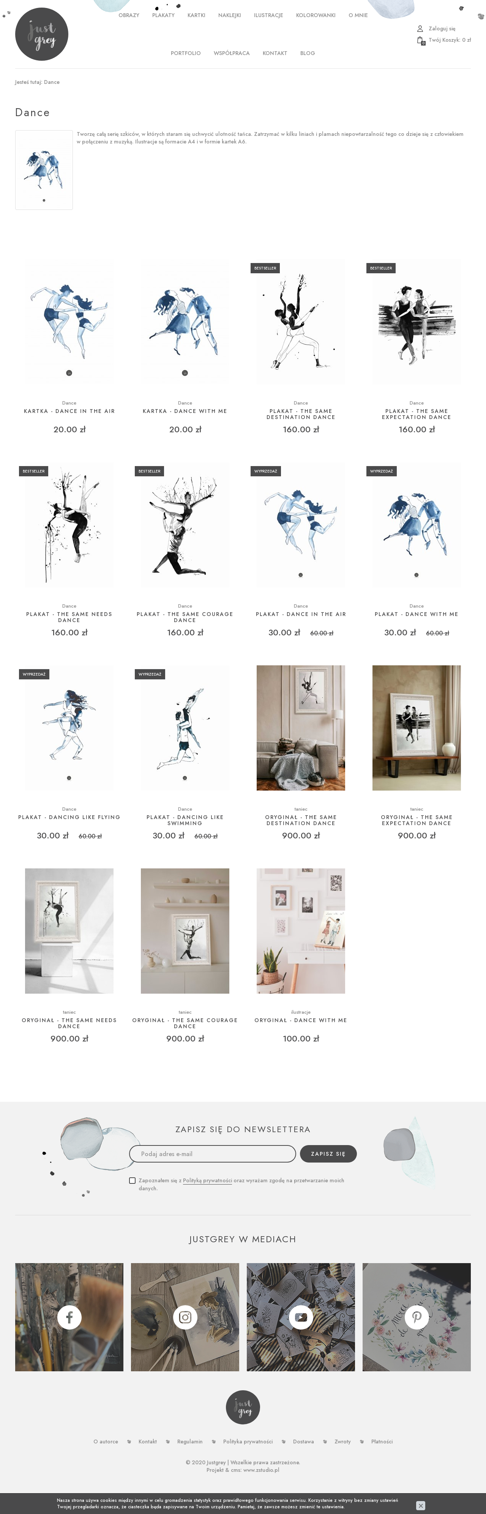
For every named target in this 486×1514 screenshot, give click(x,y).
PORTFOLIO (186, 53)
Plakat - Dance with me (417, 614)
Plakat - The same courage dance (185, 617)
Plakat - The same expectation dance (416, 414)
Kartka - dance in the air (69, 411)
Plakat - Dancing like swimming (185, 820)
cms (235, 1470)
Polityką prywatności (207, 1180)
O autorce (105, 1441)
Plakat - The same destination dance (301, 414)
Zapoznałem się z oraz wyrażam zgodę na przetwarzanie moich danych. (241, 1184)
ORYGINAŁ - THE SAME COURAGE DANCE (185, 1023)
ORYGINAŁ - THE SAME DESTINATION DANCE (301, 820)
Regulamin (190, 1441)
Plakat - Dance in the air (301, 614)
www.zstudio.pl (261, 1470)
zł (446, 40)
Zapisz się (328, 1154)
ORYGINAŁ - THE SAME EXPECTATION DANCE (417, 820)
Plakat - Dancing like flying (69, 817)
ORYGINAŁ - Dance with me (300, 1020)
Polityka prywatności (248, 1441)
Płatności (382, 1441)
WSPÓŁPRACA (232, 53)
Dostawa (303, 1441)
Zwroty (343, 1441)
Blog (307, 53)
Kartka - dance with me (185, 411)
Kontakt (275, 53)
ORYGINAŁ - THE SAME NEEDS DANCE (69, 1023)
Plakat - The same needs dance (69, 617)
